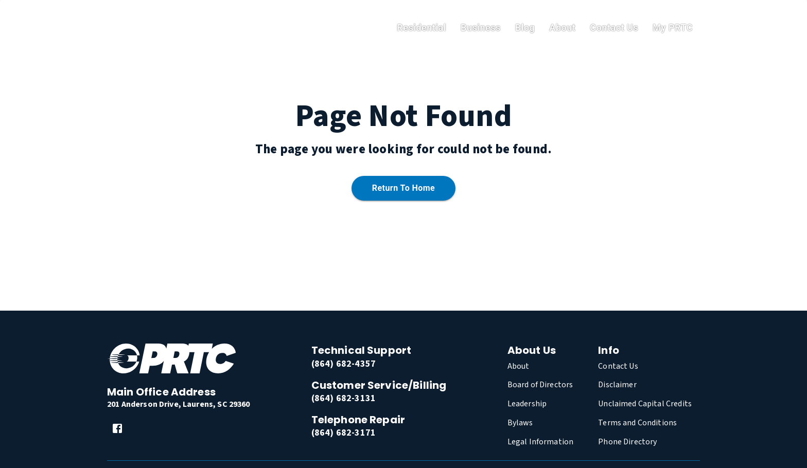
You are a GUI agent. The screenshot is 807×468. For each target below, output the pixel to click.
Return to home (403, 188)
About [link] (562, 27)
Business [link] (481, 27)
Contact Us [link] (614, 27)
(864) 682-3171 (343, 432)
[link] (117, 428)
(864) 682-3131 (343, 398)
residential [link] (421, 27)
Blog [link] (525, 27)
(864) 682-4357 (343, 363)
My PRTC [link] (673, 27)
